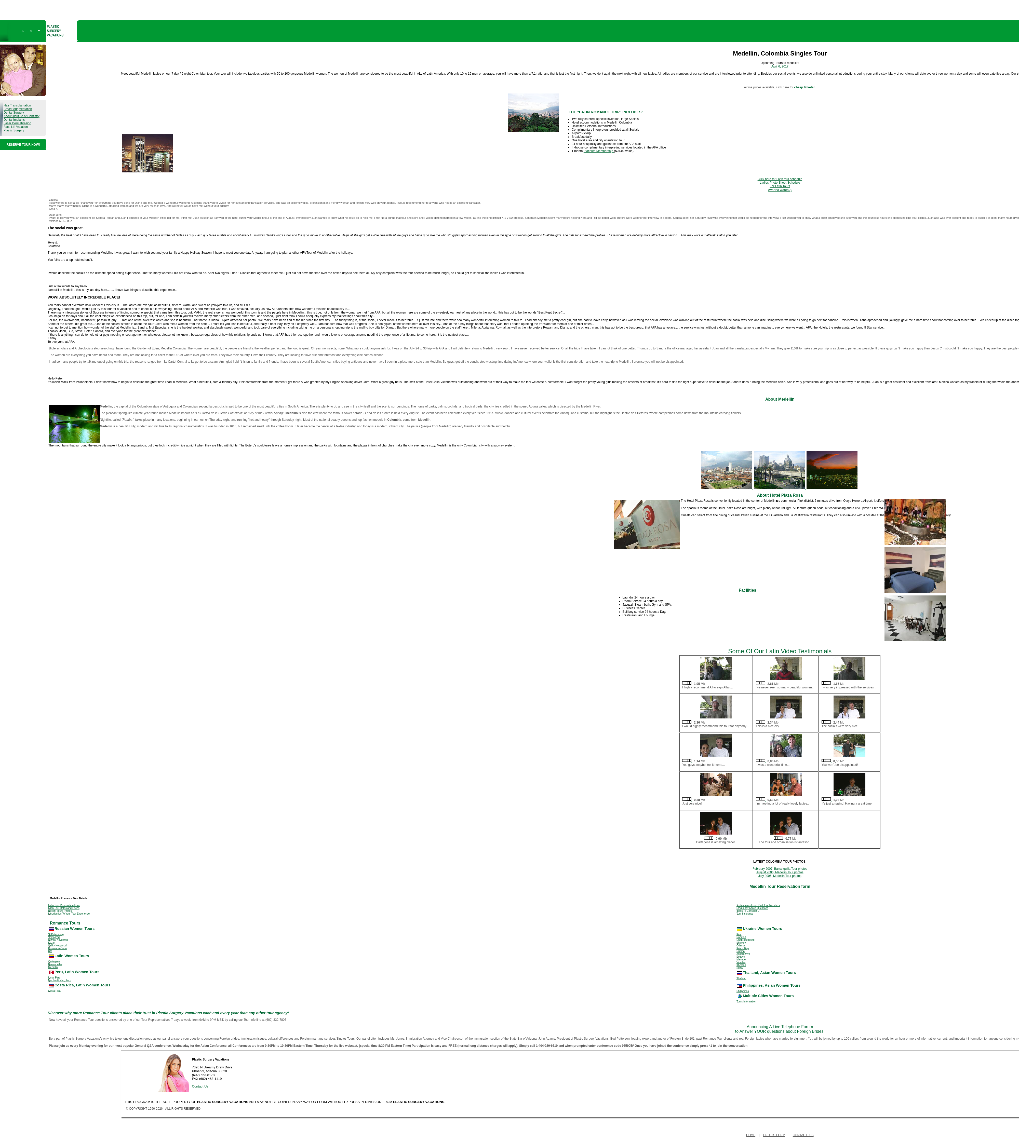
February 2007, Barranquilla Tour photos (780, 869)
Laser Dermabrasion (17, 123)
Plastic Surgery (14, 130)
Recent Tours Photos (60, 910)
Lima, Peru (54, 977)
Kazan (51, 942)
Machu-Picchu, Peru (59, 980)
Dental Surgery (14, 112)
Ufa (50, 951)
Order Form (774, 1135)
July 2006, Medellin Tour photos (779, 876)
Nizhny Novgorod (58, 940)
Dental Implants (14, 119)
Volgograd (54, 937)
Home (750, 1135)
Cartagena (54, 961)
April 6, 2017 (779, 66)
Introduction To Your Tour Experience (69, 913)
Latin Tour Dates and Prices (63, 908)
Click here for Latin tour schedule (780, 179)
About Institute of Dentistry (21, 116)
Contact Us (200, 1086)
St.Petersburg (56, 934)
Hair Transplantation (17, 105)
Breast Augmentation (18, 109)
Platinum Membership (599, 151)
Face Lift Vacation (16, 127)
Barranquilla (55, 964)
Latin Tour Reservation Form (64, 905)
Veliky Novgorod (57, 945)
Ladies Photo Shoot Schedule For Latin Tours (780, 186)
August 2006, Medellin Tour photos (779, 872)
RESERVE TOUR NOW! (23, 144)
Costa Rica (54, 990)
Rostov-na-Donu (57, 948)
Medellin (53, 967)
